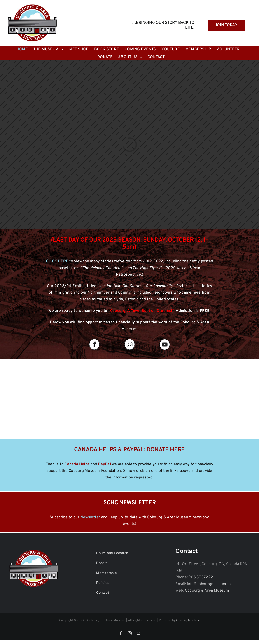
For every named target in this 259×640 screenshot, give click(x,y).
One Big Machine (188, 620)
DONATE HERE (166, 449)
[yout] (164, 339)
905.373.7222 (201, 577)
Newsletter (90, 517)
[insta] (129, 339)
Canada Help (76, 464)
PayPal (104, 464)
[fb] (94, 339)
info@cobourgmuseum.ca (209, 584)
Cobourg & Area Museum (207, 590)
